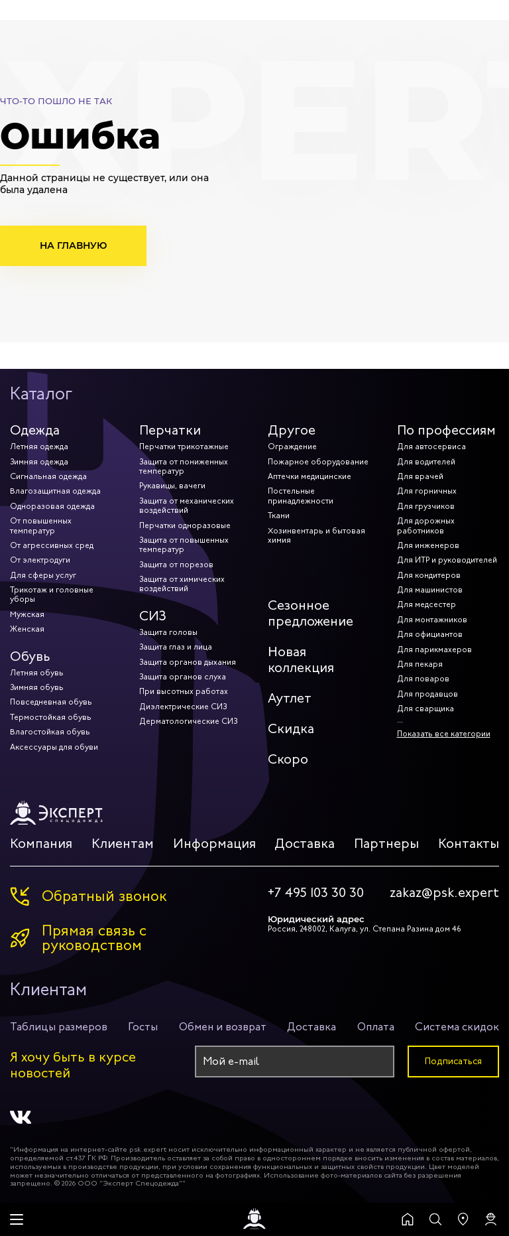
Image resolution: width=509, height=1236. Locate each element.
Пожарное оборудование (318, 461)
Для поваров (423, 678)
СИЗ (152, 616)
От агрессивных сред (51, 545)
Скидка (291, 729)
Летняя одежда (39, 446)
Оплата (375, 1027)
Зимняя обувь (37, 687)
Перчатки (170, 430)
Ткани (279, 515)
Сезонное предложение (310, 613)
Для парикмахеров (434, 649)
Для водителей (426, 461)
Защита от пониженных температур (183, 466)
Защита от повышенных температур (184, 545)
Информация (214, 844)
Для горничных (427, 491)
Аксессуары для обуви (54, 747)
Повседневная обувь (51, 702)
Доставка (304, 844)
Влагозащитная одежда (55, 491)
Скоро (288, 759)
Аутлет (289, 698)
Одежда (35, 430)
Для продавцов (427, 694)
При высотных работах (183, 691)
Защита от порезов (176, 564)
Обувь (30, 656)
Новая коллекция (301, 660)
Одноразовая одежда (52, 506)
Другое (291, 430)
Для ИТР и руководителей (447, 560)
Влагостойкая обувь (50, 731)
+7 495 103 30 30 (316, 893)
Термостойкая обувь (50, 717)
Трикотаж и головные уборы (51, 594)
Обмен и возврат (222, 1027)
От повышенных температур (41, 525)
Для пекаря (420, 664)
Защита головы (168, 632)
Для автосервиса (431, 446)
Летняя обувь (37, 672)
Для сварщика (425, 708)
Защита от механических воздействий (186, 505)
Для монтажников (432, 619)
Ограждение (292, 446)
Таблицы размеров (58, 1027)
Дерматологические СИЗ (188, 721)
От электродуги (40, 560)
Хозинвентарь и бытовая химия (316, 535)
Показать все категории (443, 734)
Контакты (468, 844)
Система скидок (457, 1027)
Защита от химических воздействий (182, 584)
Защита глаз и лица (175, 647)
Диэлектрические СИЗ (183, 706)
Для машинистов (430, 589)
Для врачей (420, 476)
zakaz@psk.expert (444, 893)
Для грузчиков (426, 506)
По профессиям (446, 430)
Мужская (27, 614)
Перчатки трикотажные (184, 446)
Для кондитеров (429, 575)
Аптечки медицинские (309, 476)
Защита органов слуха (182, 676)
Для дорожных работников (426, 525)
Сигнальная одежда (48, 476)
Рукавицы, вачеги (172, 485)
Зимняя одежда (39, 461)
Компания (41, 844)
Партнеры (386, 844)
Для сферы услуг (43, 575)
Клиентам (122, 844)
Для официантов (430, 634)
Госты (143, 1027)
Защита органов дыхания (187, 662)
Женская (27, 629)
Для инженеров (428, 545)
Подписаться (453, 1061)
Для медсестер (426, 604)
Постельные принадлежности (300, 496)
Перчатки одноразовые (185, 525)
